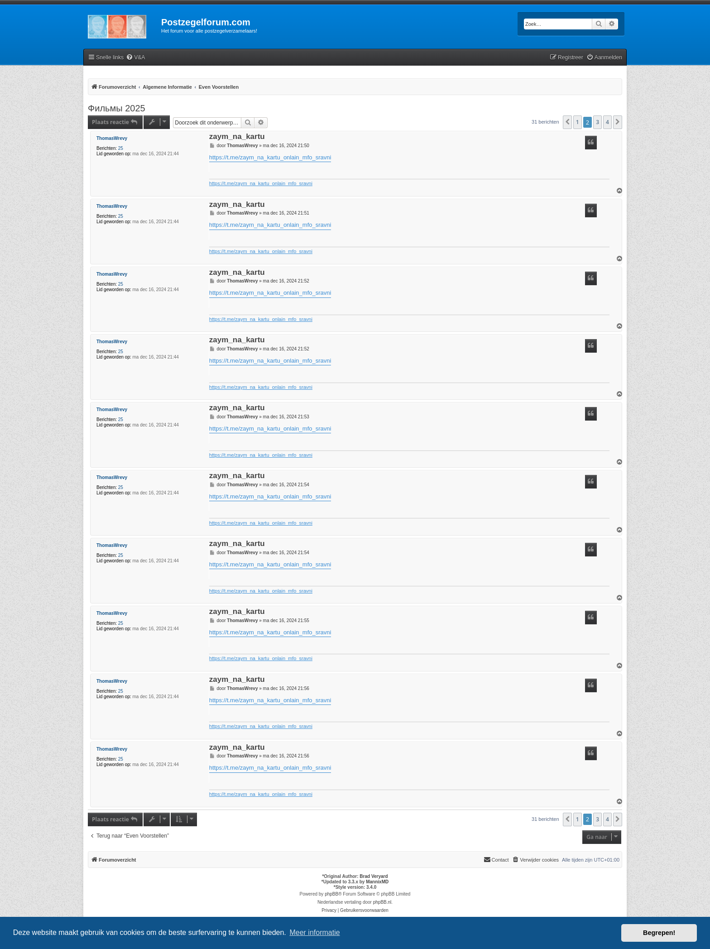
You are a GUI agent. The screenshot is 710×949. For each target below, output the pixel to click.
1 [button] (577, 122)
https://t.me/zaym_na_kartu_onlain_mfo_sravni (270, 157)
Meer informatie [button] (314, 932)
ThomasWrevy (111, 138)
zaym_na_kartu (237, 137)
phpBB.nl (382, 902)
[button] (567, 122)
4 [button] (607, 122)
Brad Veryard (374, 876)
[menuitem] (135, 58)
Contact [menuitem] (496, 859)
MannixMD (377, 881)
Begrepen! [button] (659, 932)
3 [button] (597, 122)
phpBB (331, 893)
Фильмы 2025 (116, 108)
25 (120, 148)
